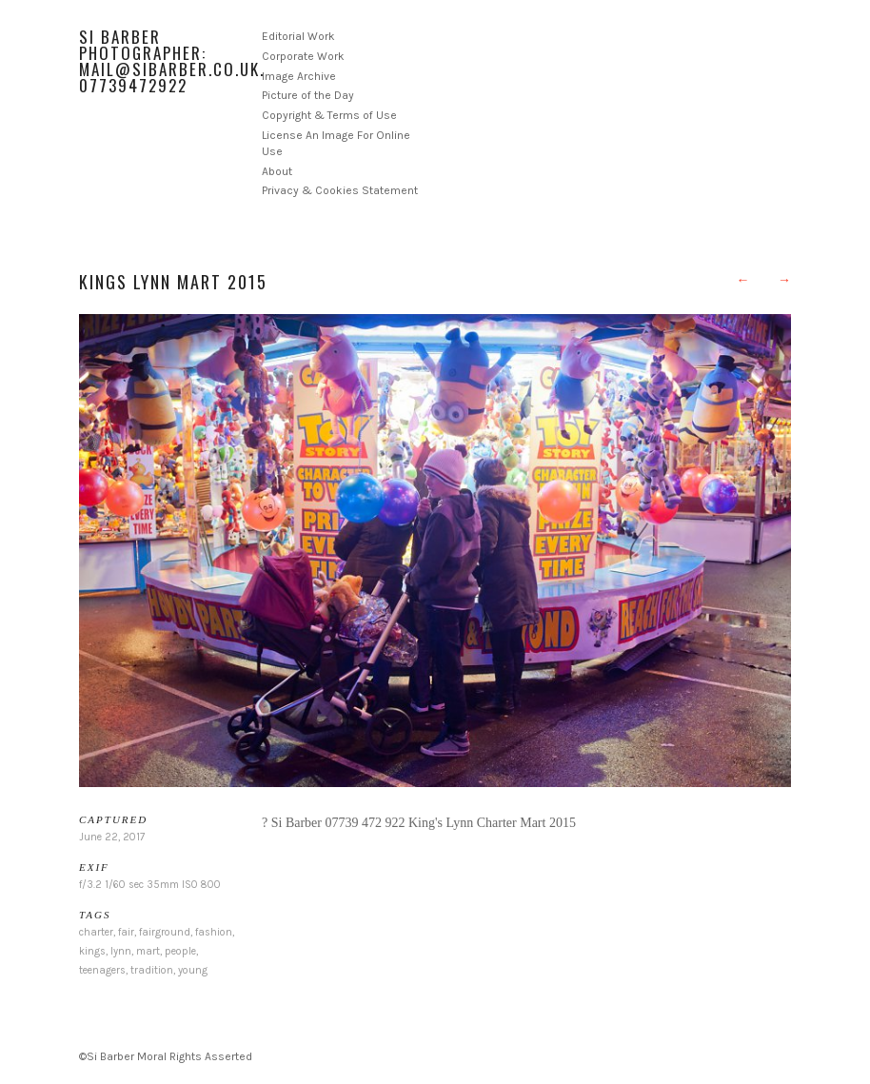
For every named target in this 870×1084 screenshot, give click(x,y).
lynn (120, 951)
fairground (164, 932)
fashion (213, 932)
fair (126, 932)
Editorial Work (298, 36)
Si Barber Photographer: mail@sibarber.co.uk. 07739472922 (172, 61)
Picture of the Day (308, 95)
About (277, 171)
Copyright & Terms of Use (329, 115)
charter (96, 932)
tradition (151, 970)
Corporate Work (303, 56)
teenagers (102, 970)
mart (148, 951)
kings (92, 951)
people (180, 951)
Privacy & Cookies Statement (340, 190)
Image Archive (299, 76)
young (193, 970)
